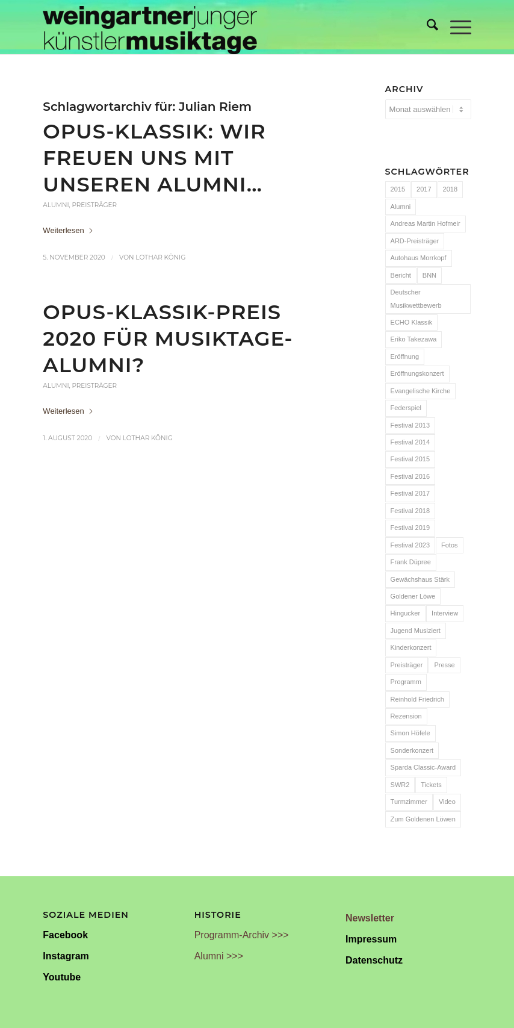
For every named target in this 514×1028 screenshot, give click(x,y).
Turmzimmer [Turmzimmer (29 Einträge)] (409, 801)
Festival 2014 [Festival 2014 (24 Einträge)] (410, 442)
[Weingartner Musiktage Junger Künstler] (149, 27)
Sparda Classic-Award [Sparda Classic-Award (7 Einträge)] (423, 767)
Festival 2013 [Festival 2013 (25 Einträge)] (410, 425)
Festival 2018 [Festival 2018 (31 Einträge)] (410, 510)
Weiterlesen (68, 230)
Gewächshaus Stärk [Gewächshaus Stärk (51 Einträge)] (420, 579)
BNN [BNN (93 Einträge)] (429, 275)
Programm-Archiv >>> (241, 935)
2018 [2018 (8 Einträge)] (450, 189)
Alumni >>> (218, 956)
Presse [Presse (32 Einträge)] (444, 664)
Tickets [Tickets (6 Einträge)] (431, 784)
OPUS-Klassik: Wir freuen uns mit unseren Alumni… (154, 157)
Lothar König (160, 257)
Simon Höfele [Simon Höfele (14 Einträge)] (410, 733)
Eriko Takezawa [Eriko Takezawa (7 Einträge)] (414, 339)
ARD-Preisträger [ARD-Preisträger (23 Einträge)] (415, 241)
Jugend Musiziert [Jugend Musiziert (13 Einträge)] (416, 630)
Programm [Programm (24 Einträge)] (406, 681)
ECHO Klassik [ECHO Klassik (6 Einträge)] (412, 322)
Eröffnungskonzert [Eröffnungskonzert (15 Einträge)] (417, 373)
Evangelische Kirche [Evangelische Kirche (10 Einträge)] (421, 390)
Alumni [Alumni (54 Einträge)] (401, 206)
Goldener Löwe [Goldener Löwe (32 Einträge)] (413, 596)
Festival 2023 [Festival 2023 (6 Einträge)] (410, 545)
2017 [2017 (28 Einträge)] (423, 189)
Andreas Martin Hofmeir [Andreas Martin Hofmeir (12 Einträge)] (425, 223)
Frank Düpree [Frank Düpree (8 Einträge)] (411, 561)
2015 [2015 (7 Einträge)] (398, 189)
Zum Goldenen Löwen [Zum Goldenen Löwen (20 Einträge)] (423, 819)
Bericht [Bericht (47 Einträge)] (401, 275)
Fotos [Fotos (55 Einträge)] (449, 545)
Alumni (56, 205)
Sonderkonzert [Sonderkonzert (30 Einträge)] (412, 750)
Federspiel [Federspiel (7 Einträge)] (406, 407)
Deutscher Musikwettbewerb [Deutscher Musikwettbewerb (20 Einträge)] (416, 298)
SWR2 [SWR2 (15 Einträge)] (400, 784)
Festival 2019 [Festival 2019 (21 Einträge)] (410, 527)
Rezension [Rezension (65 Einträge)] (406, 716)
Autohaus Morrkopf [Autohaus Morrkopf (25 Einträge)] (419, 257)
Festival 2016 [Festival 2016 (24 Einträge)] (410, 476)
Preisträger (94, 205)
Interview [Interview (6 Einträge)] (445, 613)
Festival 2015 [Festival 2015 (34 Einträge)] (410, 459)
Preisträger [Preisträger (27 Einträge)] (407, 664)
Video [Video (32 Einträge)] (447, 801)
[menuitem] (426, 27)
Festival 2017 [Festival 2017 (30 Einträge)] (410, 493)
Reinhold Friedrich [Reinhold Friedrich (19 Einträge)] (417, 699)
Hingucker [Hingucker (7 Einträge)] (406, 613)
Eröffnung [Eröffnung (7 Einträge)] (405, 356)
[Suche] (426, 27)
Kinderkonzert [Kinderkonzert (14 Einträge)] (411, 647)
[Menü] (454, 27)
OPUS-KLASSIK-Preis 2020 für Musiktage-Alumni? (168, 338)
